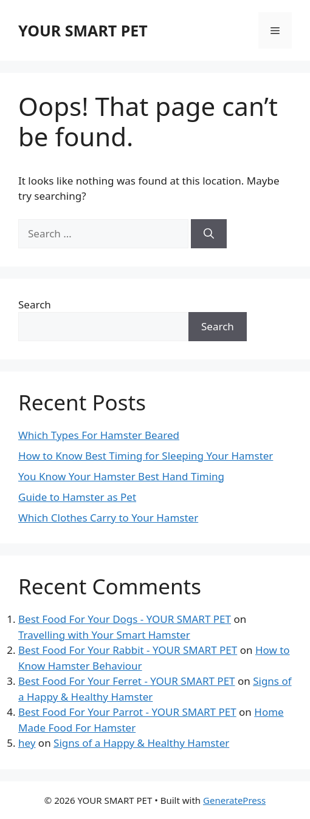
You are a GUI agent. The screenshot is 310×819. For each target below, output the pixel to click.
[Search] (209, 233)
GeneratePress (234, 800)
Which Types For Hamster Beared (98, 435)
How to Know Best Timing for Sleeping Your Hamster (145, 456)
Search (34, 304)
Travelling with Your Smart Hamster (104, 635)
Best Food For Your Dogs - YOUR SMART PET (124, 619)
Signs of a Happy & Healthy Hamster (141, 743)
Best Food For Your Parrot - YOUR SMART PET (127, 712)
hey (26, 743)
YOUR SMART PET (83, 30)
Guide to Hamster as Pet (77, 497)
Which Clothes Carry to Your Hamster (108, 518)
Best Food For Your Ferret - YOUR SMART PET (126, 681)
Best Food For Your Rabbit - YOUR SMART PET (127, 650)
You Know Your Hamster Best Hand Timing (121, 476)
